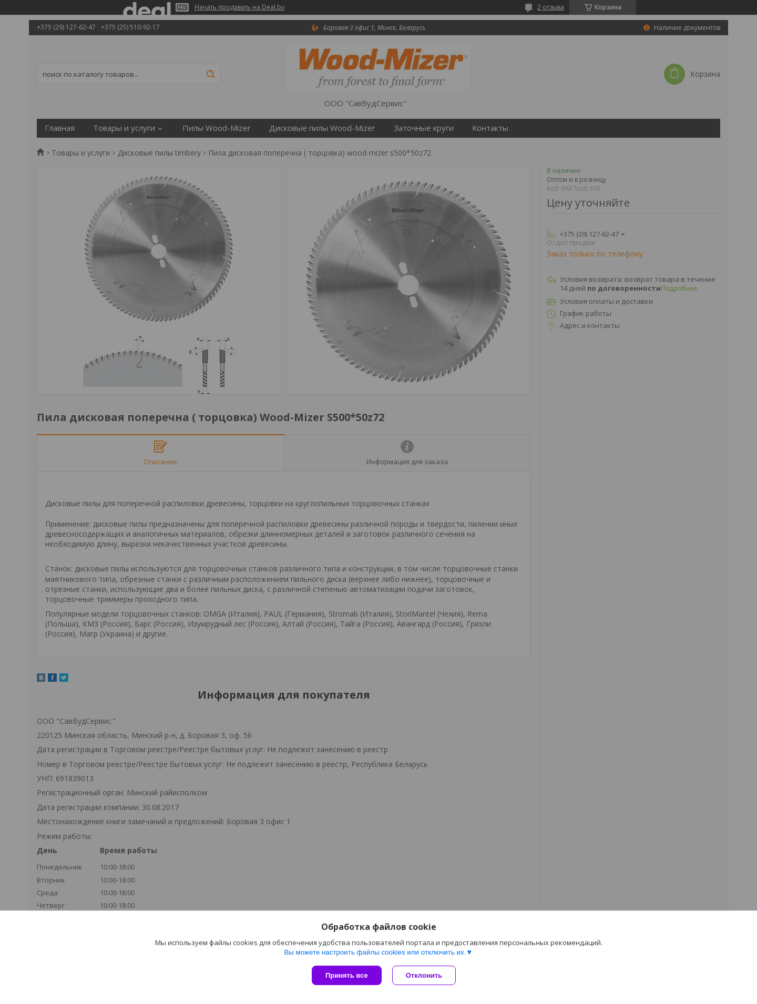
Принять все (346, 975)
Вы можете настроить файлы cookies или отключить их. (375, 952)
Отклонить (424, 975)
